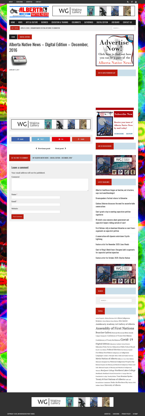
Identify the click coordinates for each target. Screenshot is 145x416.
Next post (59, 149)
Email (12, 202)
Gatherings (86, 22)
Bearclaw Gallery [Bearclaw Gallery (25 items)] (104, 332)
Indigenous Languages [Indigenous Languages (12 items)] (126, 352)
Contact (38, 2)
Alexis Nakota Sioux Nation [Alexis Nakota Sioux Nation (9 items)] (104, 321)
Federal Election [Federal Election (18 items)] (114, 349)
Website (13, 209)
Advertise (29, 2)
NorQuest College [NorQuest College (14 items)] (103, 370)
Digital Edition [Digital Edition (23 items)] (103, 343)
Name (12, 195)
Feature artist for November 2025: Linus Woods (113, 243)
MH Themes (31, 414)
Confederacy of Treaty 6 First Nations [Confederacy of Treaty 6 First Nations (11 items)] (120, 335)
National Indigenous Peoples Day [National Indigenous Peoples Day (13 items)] (118, 362)
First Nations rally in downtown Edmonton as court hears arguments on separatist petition (116, 231)
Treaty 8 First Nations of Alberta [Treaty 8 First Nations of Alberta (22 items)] (111, 379)
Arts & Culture (30, 22)
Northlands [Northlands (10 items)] (99, 373)
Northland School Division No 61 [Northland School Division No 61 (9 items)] (113, 373)
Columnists (74, 22)
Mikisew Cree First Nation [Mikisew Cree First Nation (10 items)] (120, 359)
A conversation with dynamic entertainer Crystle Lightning (116, 237)
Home (11, 22)
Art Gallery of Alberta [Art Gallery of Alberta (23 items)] (114, 323)
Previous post (42, 149)
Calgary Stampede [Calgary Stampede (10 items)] (101, 335)
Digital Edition (100, 22)
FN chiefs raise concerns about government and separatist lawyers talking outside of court (116, 223)
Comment (14, 177)
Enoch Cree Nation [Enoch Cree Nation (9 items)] (101, 349)
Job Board (113, 22)
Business (42, 22)
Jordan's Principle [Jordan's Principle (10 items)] (101, 355)
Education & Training (58, 22)
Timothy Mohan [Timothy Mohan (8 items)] (112, 376)
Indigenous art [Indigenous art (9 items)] (114, 352)
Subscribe (19, 2)
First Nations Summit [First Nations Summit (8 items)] (127, 349)
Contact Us (125, 22)
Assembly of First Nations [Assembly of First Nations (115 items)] (115, 328)
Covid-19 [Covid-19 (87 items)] (127, 339)
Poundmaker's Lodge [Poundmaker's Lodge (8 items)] (102, 376)
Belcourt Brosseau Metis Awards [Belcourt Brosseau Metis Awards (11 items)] (123, 333)
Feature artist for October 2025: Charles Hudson (113, 256)
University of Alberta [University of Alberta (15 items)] (113, 385)
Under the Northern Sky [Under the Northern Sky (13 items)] (120, 382)
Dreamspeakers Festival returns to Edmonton (112, 200)
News (18, 22)
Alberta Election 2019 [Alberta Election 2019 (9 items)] (111, 317)
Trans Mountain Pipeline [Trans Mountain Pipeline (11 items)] (125, 376)
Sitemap (135, 414)
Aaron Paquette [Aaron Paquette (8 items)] (100, 317)
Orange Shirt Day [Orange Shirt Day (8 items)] (127, 373)
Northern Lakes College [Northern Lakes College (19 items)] (120, 370)
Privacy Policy (126, 414)
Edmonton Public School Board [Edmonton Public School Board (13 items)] (124, 346)
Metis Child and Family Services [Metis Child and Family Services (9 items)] (117, 355)
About (11, 2)
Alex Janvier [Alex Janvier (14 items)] (117, 321)
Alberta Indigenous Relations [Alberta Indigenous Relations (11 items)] (127, 318)
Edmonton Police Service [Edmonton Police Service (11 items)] (104, 347)
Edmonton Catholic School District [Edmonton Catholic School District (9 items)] (121, 343)
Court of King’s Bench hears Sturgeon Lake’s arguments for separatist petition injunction (115, 250)
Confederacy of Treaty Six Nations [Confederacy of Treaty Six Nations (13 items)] (108, 340)
